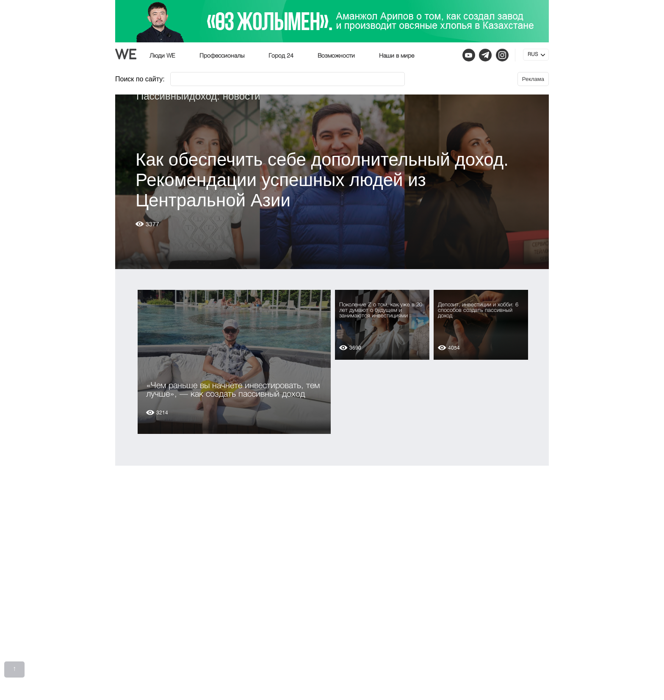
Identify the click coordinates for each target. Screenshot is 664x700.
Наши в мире (396, 56)
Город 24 (280, 56)
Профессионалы (221, 56)
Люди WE (162, 56)
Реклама (533, 79)
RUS (533, 54)
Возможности (336, 56)
